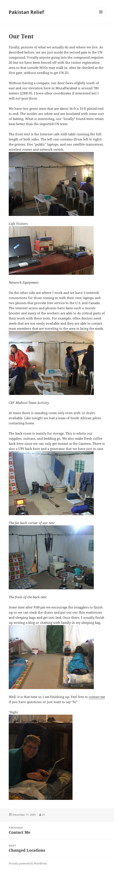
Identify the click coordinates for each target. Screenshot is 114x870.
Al (43, 815)
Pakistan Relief (26, 12)
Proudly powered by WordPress (28, 863)
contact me (97, 697)
